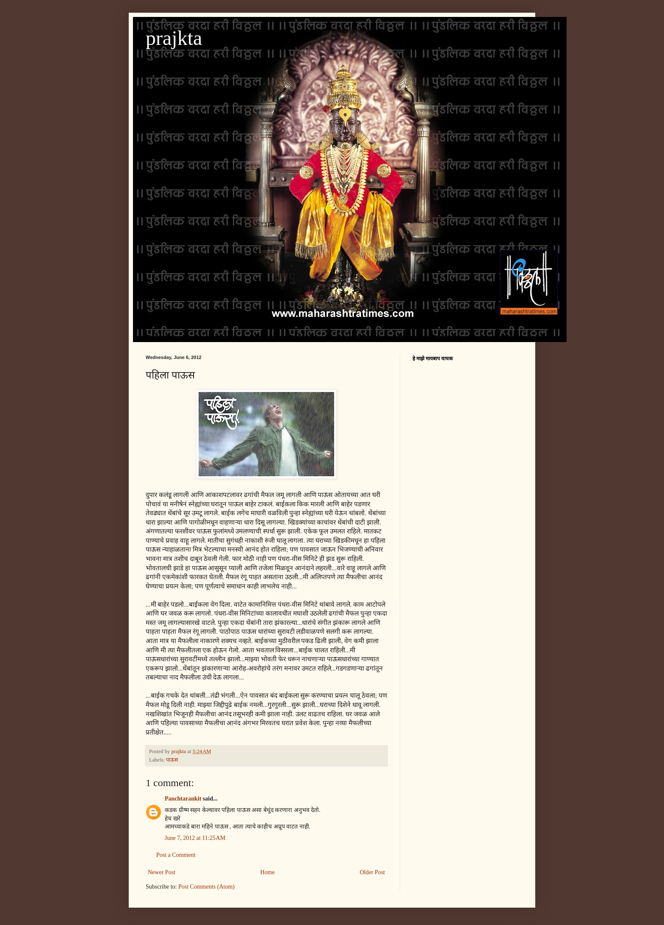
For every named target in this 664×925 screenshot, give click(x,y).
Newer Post (161, 872)
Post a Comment (176, 855)
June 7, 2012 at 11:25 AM (195, 838)
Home (267, 872)
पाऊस (172, 760)
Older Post (372, 872)
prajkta (174, 38)
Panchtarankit (183, 798)
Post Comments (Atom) (206, 887)
